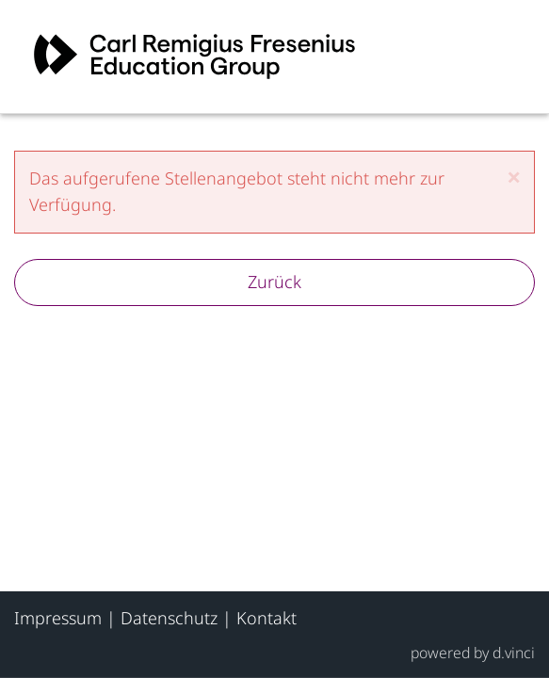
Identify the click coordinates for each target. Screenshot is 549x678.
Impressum (58, 617)
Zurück (274, 281)
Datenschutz (169, 617)
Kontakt (266, 617)
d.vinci (513, 651)
